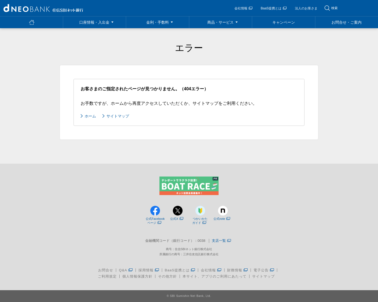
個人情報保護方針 (137, 276)
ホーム (90, 116)
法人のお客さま (306, 8)
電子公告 (264, 270)
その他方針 (167, 276)
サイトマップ (117, 116)
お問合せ (105, 270)
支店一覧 (221, 241)
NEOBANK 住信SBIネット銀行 (43, 8)
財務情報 (237, 270)
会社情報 (243, 8)
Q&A (126, 270)
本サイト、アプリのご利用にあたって (215, 276)
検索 (334, 8)
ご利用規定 (107, 276)
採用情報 (148, 270)
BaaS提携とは (274, 8)
